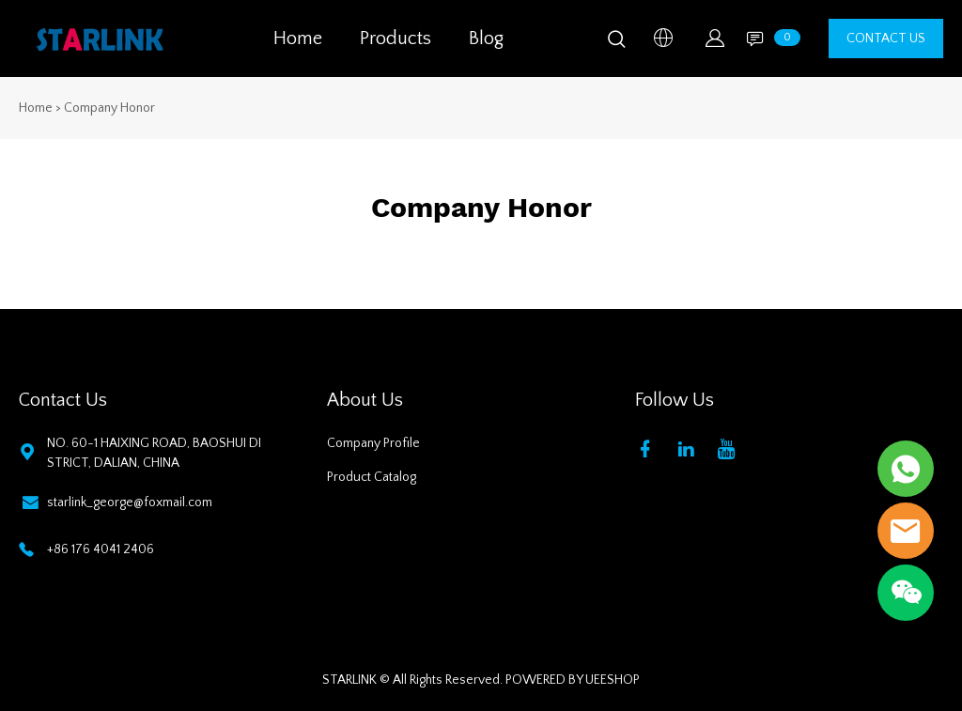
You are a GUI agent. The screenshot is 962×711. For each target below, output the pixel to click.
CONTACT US (885, 38)
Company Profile (373, 443)
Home (297, 38)
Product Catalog (371, 477)
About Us (365, 400)
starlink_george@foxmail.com (129, 502)
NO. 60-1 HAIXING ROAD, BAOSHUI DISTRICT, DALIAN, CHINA (154, 453)
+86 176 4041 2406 (100, 549)
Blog (486, 38)
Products (395, 38)
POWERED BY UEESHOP (572, 680)
